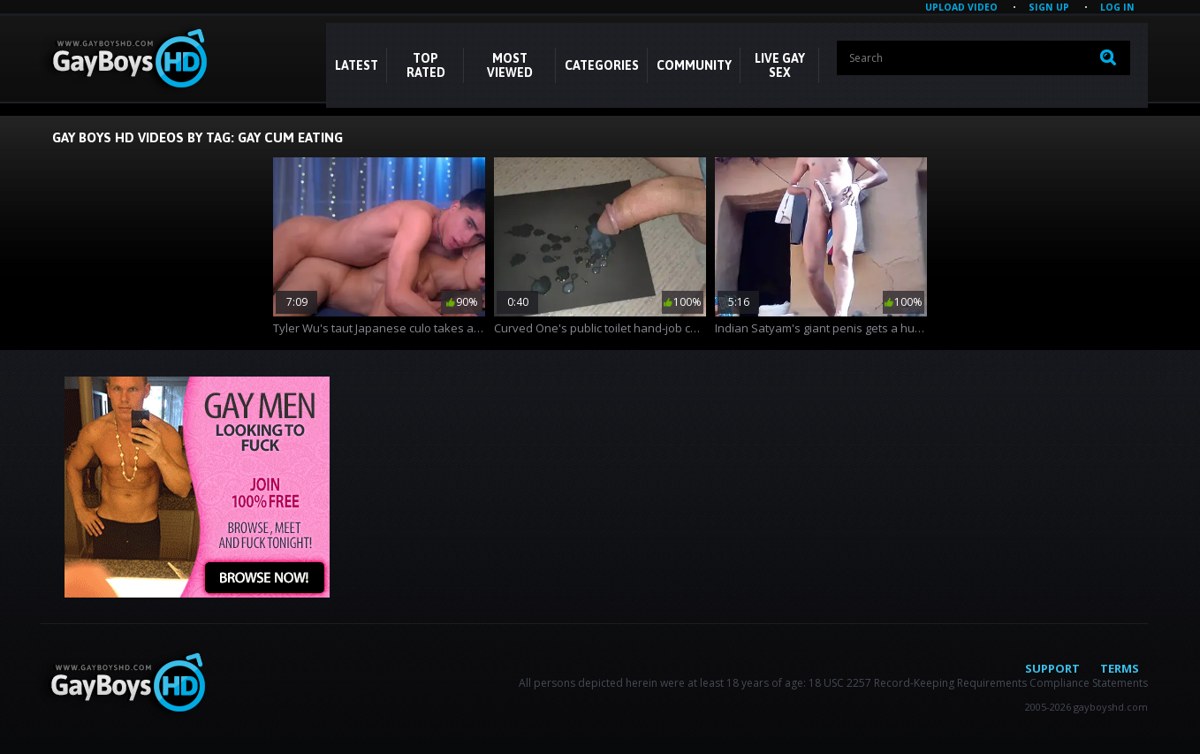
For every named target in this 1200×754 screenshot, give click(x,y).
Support (1052, 668)
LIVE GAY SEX (780, 65)
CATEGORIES (602, 65)
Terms (1119, 668)
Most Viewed (510, 65)
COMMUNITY (694, 65)
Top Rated (425, 65)
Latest (356, 65)
